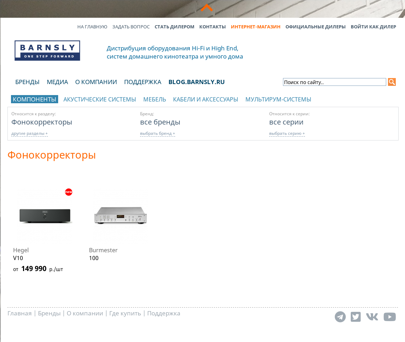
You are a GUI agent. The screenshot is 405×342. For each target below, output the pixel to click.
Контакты (212, 26)
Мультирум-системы (278, 99)
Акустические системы (99, 99)
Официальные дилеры (315, 26)
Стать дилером (174, 26)
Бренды (27, 82)
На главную (92, 26)
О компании (96, 82)
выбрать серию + (287, 133)
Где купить (125, 313)
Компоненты (34, 99)
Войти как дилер (373, 26)
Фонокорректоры (41, 122)
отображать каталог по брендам (350, 98)
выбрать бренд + (157, 133)
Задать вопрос (131, 26)
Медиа (57, 82)
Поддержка (142, 82)
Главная (19, 313)
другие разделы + (29, 133)
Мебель (154, 99)
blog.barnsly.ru (196, 82)
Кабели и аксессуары (205, 99)
